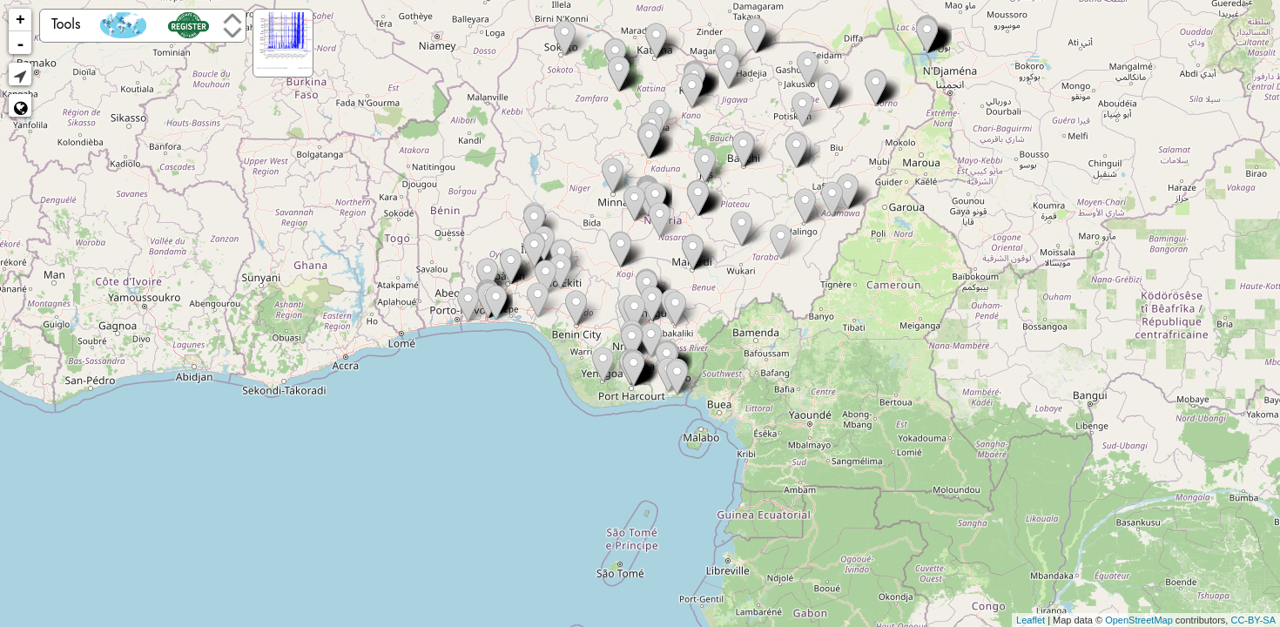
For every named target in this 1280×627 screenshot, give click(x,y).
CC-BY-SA (1253, 620)
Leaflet (1030, 620)
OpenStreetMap (1139, 620)
